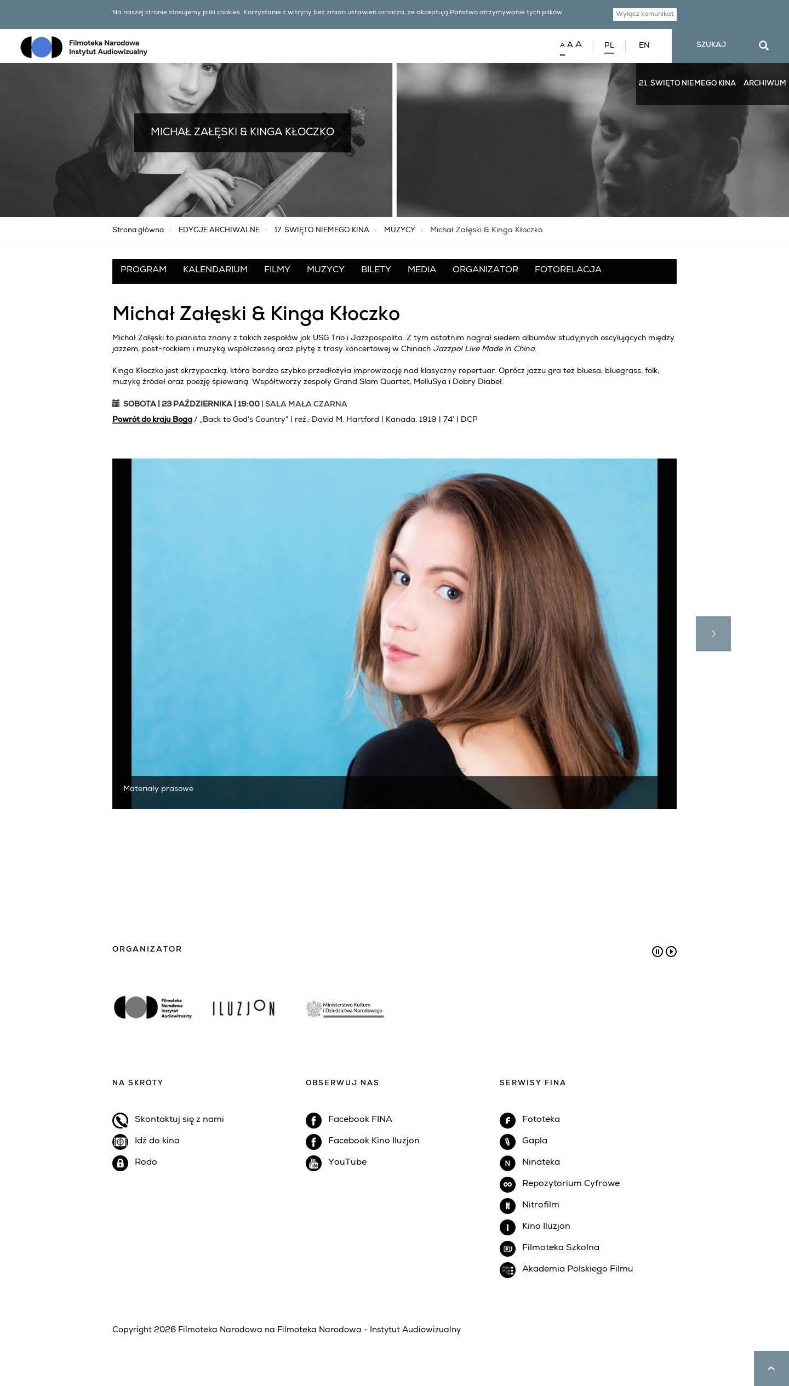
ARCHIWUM (765, 84)
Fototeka (541, 1120)
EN (644, 46)
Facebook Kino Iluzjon (374, 1141)
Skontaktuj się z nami (179, 1120)
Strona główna (138, 230)
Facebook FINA (360, 1120)
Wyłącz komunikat (646, 15)
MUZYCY (399, 230)
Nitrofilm (540, 1205)
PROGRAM (144, 270)
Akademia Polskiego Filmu (577, 1269)
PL (609, 46)
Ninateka (541, 1163)
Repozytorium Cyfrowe (571, 1184)
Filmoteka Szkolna (560, 1248)
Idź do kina (157, 1141)
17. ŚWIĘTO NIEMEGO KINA (322, 230)
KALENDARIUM (215, 270)
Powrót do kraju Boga (152, 420)
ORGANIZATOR (485, 270)
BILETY (376, 270)
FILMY (277, 270)
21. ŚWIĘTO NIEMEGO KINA (687, 84)
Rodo (146, 1163)
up (771, 1368)
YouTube (347, 1163)
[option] (394, 991)
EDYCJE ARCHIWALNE (219, 230)
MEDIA (422, 270)
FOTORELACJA (568, 270)
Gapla (534, 1141)
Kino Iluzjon (546, 1227)
